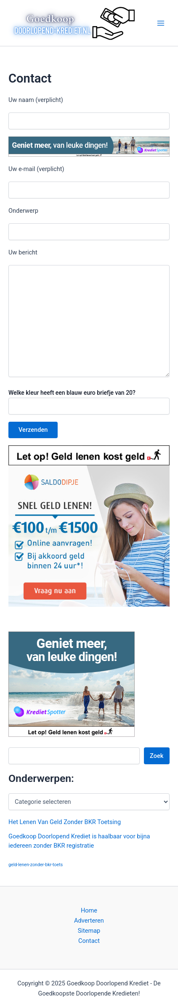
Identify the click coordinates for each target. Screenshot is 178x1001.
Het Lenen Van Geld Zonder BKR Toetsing (64, 822)
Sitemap (89, 930)
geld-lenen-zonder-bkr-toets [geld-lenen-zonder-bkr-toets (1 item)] (35, 864)
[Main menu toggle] (161, 23)
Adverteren (89, 920)
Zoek (156, 756)
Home (89, 910)
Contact (89, 941)
